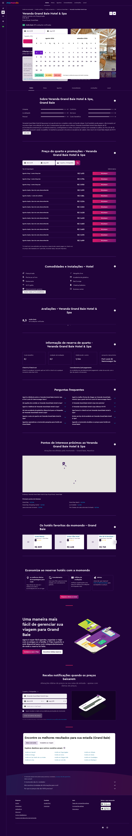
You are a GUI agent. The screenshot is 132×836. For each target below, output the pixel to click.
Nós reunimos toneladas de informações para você (70, 785)
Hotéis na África (39, 9)
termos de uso (50, 719)
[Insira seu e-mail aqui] (46, 706)
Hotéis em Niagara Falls (61, 757)
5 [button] (49, 52)
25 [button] (45, 66)
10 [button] (41, 57)
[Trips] (3, 21)
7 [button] (58, 52)
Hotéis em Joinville (60, 760)
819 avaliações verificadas (42, 25)
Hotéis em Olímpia (89, 752)
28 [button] (58, 66)
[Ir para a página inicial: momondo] (13, 3)
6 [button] (54, 52)
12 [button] (50, 57)
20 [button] (54, 61)
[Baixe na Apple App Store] (106, 808)
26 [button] (50, 66)
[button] (3, 3)
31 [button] (41, 70)
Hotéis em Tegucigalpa (61, 752)
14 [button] (58, 57)
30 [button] (36, 70)
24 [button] (41, 66)
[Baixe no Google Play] (106, 804)
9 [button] (36, 57)
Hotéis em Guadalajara (90, 757)
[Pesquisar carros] (3, 16)
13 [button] (54, 57)
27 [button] (54, 66)
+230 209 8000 (27, 22)
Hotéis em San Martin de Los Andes (35, 757)
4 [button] (45, 52)
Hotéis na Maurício (50, 9)
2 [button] (36, 52)
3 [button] (86, 48)
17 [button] (41, 61)
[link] (69, 597)
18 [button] (45, 61)
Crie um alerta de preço (101, 583)
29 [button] (63, 66)
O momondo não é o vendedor (70, 782)
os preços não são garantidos (63, 776)
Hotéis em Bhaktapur (90, 760)
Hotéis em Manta (89, 755)
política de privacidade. (61, 719)
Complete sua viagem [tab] (46, 743)
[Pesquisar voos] (3, 8)
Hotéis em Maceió (30, 752)
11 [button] (45, 57)
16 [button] (36, 61)
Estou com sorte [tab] (31, 743)
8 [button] (77, 52)
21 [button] (58, 61)
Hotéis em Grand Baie (62, 9)
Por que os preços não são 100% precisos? (70, 789)
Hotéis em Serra (59, 755)
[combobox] (46, 696)
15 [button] (63, 57)
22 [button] (63, 61)
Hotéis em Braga (30, 755)
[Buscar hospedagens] (3, 12)
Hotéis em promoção (27, 9)
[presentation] (64, 748)
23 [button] (36, 66)
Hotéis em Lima (29, 760)
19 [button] (50, 61)
